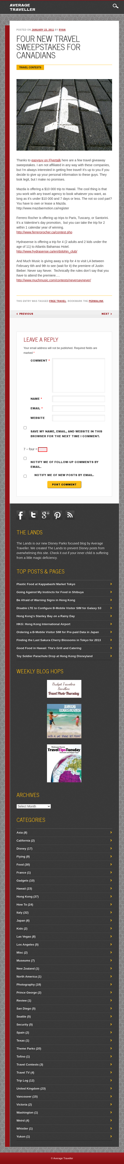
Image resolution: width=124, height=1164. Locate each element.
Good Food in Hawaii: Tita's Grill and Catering (49, 648)
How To (22, 904)
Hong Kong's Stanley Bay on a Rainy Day (46, 616)
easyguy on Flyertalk (46, 160)
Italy (19, 912)
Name (36, 398)
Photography (26, 984)
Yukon (21, 1136)
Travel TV (23, 1072)
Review (22, 1000)
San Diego (24, 1008)
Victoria (22, 1104)
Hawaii (21, 888)
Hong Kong (25, 896)
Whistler (22, 1128)
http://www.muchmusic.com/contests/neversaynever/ (54, 280)
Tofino (21, 1056)
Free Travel (57, 301)
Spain (21, 1032)
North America (27, 976)
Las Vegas (24, 936)
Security (22, 1024)
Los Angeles (25, 944)
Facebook (21, 514)
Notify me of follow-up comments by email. (64, 465)
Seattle (21, 1016)
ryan (62, 30)
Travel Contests (30, 67)
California (23, 840)
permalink (96, 301)
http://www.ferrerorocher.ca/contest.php (44, 232)
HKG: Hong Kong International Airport (43, 624)
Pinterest (57, 514)
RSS (69, 514)
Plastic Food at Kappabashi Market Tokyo (46, 584)
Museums (23, 960)
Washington (25, 1112)
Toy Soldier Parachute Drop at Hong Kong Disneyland (55, 656)
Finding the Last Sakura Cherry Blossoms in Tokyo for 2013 (59, 640)
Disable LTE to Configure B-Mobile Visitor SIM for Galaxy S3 (59, 608)
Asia (20, 832)
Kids (20, 928)
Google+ (45, 514)
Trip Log (22, 1080)
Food (20, 864)
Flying (21, 856)
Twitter (33, 514)
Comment (40, 360)
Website (37, 418)
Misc (20, 952)
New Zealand (26, 968)
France (21, 872)
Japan (21, 920)
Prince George (27, 992)
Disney (21, 848)
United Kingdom (28, 1088)
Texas (21, 1040)
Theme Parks (26, 1048)
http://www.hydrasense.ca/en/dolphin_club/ (47, 251)
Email (37, 408)
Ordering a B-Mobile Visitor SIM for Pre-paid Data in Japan (58, 632)
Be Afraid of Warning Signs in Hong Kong (46, 600)
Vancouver (24, 1096)
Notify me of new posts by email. (64, 475)
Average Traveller (22, 7)
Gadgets (22, 880)
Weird (21, 1120)
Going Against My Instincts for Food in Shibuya (50, 592)
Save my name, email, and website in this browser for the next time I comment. (66, 434)
